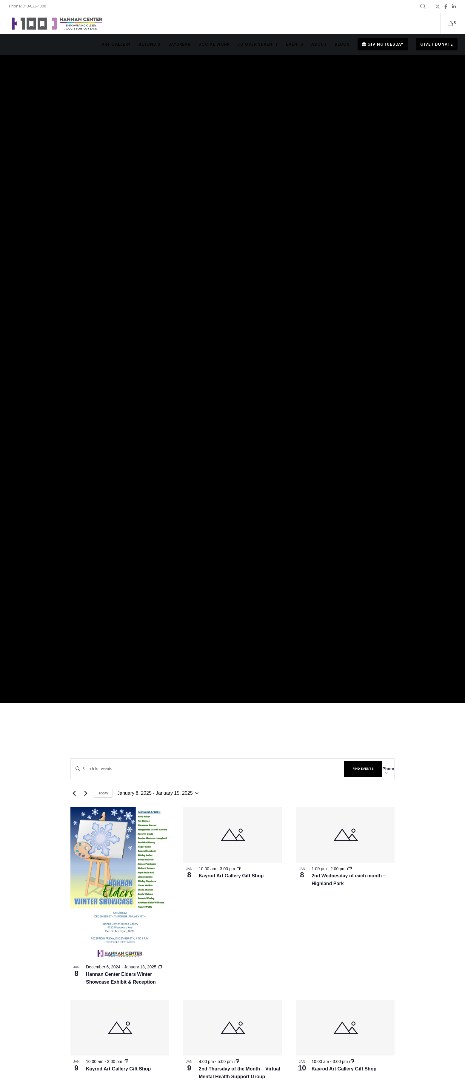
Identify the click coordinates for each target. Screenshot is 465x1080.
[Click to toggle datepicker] (157, 793)
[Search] (422, 6)
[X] (437, 6)
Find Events (363, 768)
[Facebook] (445, 6)
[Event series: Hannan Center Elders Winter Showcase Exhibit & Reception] (160, 967)
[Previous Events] (74, 793)
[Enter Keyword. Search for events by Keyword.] (207, 768)
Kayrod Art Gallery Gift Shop (231, 875)
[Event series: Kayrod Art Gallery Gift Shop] (239, 868)
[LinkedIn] (454, 6)
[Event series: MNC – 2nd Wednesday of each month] (349, 868)
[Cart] (447, 23)
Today (103, 793)
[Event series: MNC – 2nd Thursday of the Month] (237, 1061)
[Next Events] (85, 793)
